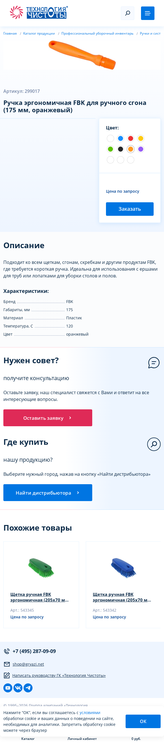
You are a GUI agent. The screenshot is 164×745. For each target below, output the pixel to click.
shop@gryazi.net (23, 666)
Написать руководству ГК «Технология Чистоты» (54, 677)
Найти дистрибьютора (48, 494)
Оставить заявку (47, 418)
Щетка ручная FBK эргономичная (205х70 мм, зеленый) (36, 599)
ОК (143, 721)
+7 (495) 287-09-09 (29, 653)
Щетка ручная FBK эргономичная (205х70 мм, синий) (119, 599)
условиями (90, 712)
